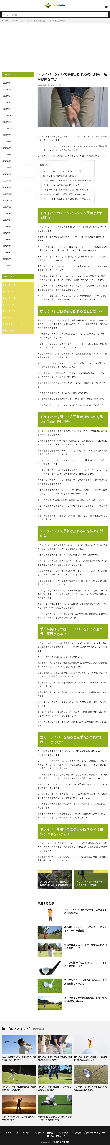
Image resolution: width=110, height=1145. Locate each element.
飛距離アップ (10, 328)
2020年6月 (7, 154)
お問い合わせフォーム (55, 1133)
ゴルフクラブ (10, 283)
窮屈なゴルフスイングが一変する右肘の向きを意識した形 (86, 945)
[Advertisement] (55, 48)
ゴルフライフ (10, 295)
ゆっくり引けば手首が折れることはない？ (58, 175)
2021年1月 (7, 109)
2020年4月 (7, 167)
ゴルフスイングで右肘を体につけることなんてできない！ (54, 1086)
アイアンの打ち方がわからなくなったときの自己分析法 (86, 910)
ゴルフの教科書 (62, 1138)
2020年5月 (7, 160)
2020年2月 (7, 180)
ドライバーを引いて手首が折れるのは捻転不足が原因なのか (46, 21)
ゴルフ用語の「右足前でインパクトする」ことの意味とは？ (86, 963)
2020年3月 (7, 173)
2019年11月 (8, 199)
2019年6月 (7, 231)
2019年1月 (7, 263)
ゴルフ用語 (9, 302)
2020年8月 (7, 141)
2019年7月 (7, 225)
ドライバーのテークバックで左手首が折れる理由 (61, 170)
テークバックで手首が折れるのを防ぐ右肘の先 (60, 184)
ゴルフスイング (17, 21)
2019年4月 (7, 244)
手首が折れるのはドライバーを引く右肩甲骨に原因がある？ (65, 189)
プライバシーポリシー (88, 1130)
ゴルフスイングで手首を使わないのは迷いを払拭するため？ (54, 1057)
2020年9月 (7, 134)
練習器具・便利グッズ (13, 321)
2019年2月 (7, 257)
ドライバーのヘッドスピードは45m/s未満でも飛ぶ (18, 1116)
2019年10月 (8, 205)
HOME (6, 21)
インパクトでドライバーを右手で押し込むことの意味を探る (90, 1086)
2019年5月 (7, 238)
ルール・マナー (11, 308)
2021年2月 (7, 102)
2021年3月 (7, 96)
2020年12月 (8, 115)
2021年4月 (7, 89)
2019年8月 (7, 218)
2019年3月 (7, 251)
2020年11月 (8, 122)
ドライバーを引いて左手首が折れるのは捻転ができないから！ (66, 198)
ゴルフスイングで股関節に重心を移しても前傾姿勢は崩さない (86, 998)
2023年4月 (7, 83)
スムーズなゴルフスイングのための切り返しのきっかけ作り (18, 1057)
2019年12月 (8, 193)
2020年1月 (7, 186)
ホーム (15, 1130)
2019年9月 (7, 212)
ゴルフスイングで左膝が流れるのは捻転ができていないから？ (18, 1086)
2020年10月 (8, 128)
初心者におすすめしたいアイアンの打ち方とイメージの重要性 (86, 928)
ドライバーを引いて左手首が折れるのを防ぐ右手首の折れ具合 (66, 180)
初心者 (7, 315)
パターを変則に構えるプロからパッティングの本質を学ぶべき (54, 1116)
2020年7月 (7, 147)
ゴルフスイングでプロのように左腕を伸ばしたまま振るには (90, 1057)
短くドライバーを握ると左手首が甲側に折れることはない (64, 193)
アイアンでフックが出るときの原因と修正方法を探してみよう (86, 981)
